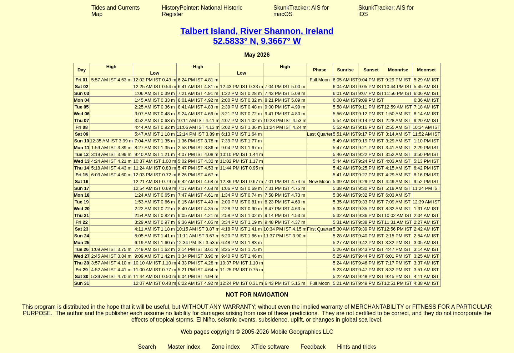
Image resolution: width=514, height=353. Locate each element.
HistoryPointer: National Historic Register (202, 11)
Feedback (313, 347)
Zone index (226, 347)
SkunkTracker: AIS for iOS (386, 11)
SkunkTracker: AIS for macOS (301, 11)
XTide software (270, 347)
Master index (183, 347)
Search (147, 347)
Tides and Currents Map (115, 11)
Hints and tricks (356, 347)
